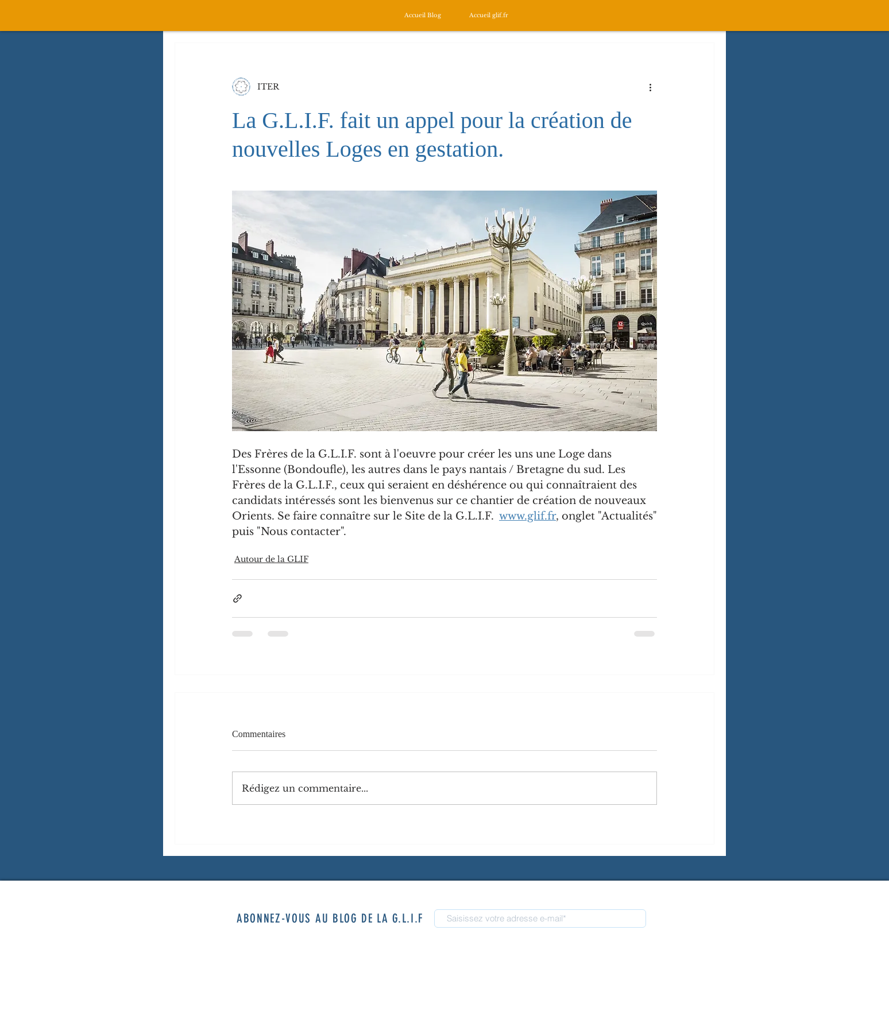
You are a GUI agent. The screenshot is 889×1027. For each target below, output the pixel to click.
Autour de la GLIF (271, 559)
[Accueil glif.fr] (488, 15)
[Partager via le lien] (237, 598)
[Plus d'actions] (650, 87)
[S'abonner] (676, 920)
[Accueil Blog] (423, 15)
